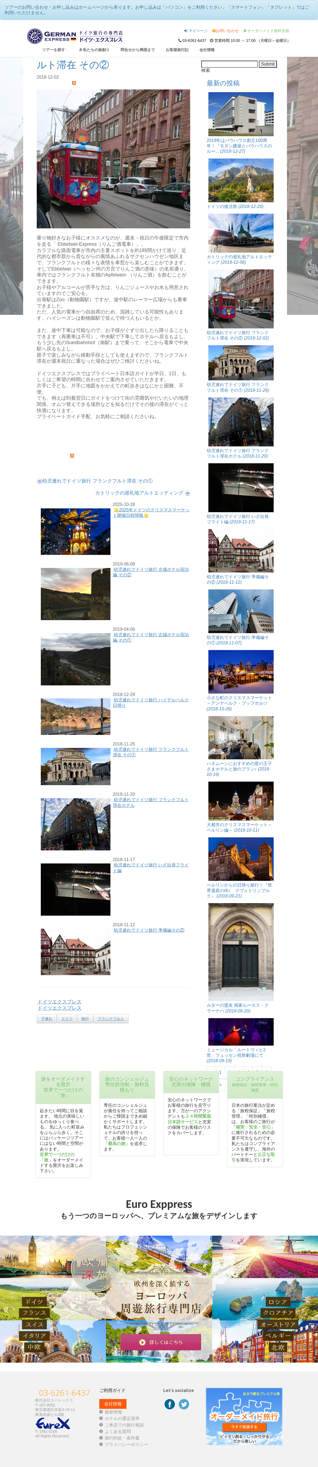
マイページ (196, 31)
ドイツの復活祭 (235, 206)
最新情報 (113, 1412)
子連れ (47, 1019)
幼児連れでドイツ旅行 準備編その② (149, 930)
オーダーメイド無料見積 (266, 31)
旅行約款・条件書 (122, 1438)
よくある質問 (118, 1431)
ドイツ (67, 1019)
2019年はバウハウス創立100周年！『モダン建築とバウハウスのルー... (239, 146)
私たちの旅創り (94, 49)
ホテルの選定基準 (122, 1418)
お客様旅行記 (177, 49)
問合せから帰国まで (138, 49)
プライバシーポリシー (126, 1444)
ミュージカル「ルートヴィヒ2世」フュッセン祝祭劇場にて (236, 1055)
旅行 (85, 1019)
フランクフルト (111, 1019)
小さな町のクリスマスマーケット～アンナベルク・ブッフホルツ (239, 703)
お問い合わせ (225, 31)
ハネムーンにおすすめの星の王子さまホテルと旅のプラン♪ (239, 769)
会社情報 (207, 49)
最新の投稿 (223, 83)
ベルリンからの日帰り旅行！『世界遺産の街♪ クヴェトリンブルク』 (239, 890)
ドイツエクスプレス (60, 1002)
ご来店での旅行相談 (124, 1425)
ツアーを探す (55, 49)
